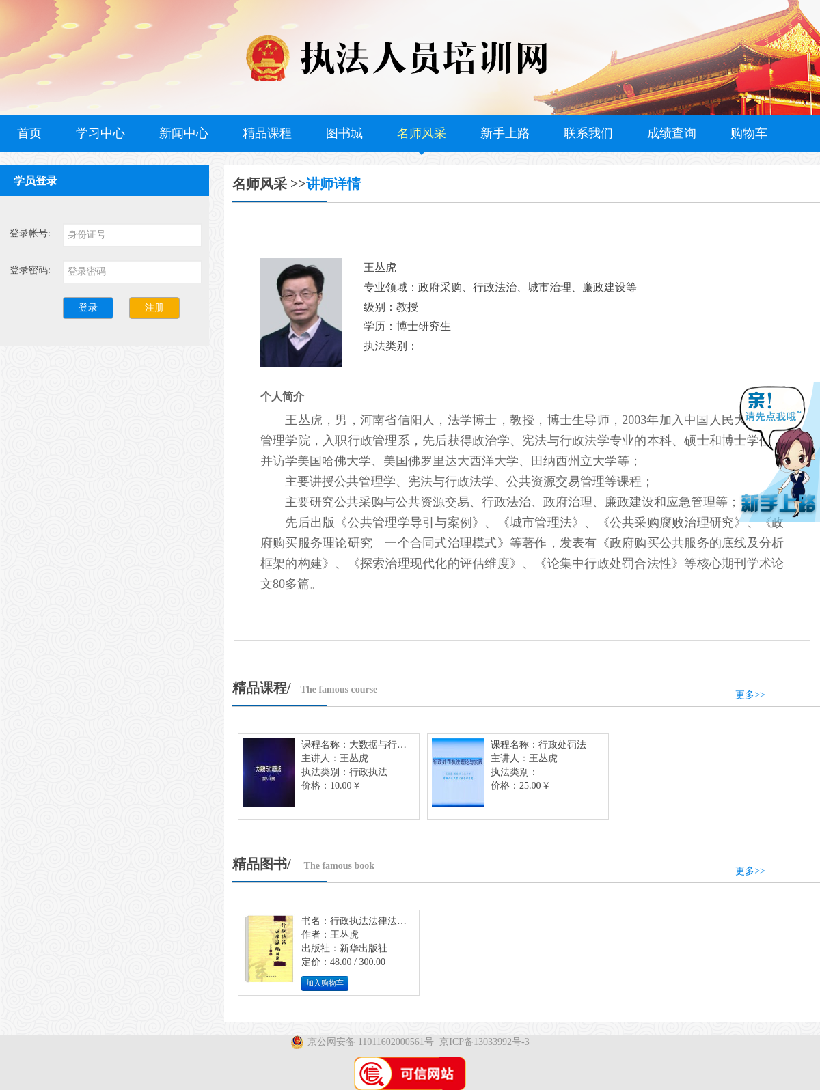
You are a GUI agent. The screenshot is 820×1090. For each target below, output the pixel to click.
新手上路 (505, 133)
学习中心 (100, 133)
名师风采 (421, 133)
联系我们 (588, 133)
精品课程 (267, 133)
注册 (154, 308)
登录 (88, 308)
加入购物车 (325, 983)
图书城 (344, 133)
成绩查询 (671, 133)
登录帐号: (30, 233)
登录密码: (30, 270)
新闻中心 (183, 133)
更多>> (750, 695)
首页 (29, 133)
